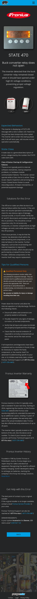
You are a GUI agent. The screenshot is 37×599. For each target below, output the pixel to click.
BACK (18, 534)
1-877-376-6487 (8, 362)
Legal (16, 598)
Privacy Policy (24, 598)
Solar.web (5, 411)
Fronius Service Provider (21, 504)
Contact (10, 598)
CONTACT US (16, 523)
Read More (5, 476)
